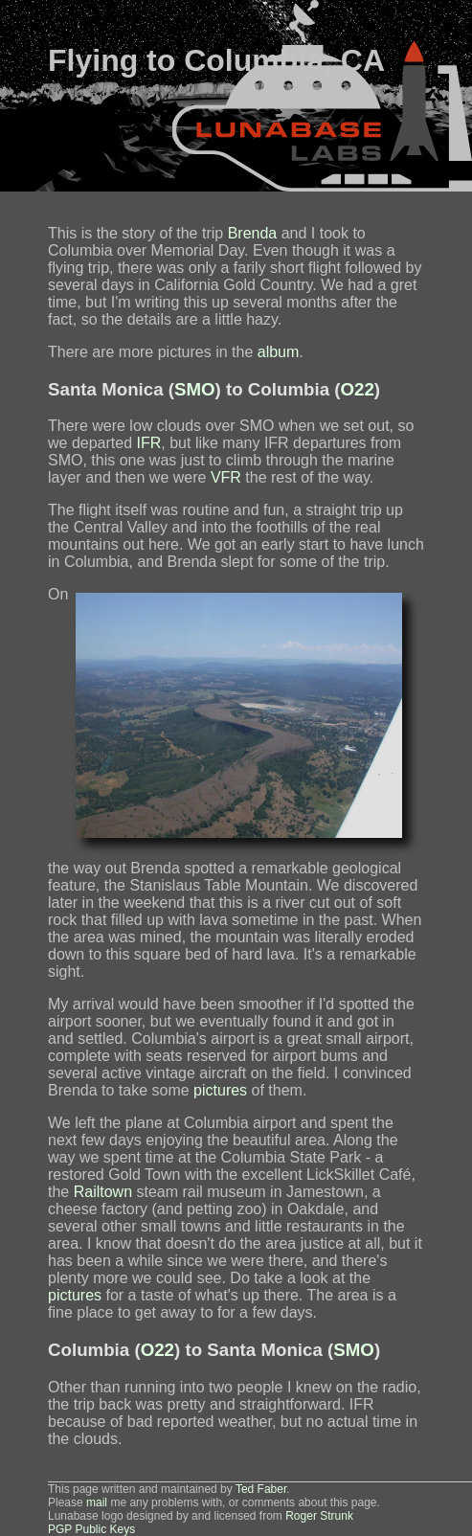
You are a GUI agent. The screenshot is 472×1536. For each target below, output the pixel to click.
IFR (149, 443)
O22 (357, 389)
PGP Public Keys (91, 1529)
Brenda (253, 233)
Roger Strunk (319, 1516)
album (279, 352)
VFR (226, 477)
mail (96, 1502)
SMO (194, 389)
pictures (220, 1090)
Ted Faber (261, 1489)
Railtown (103, 1192)
